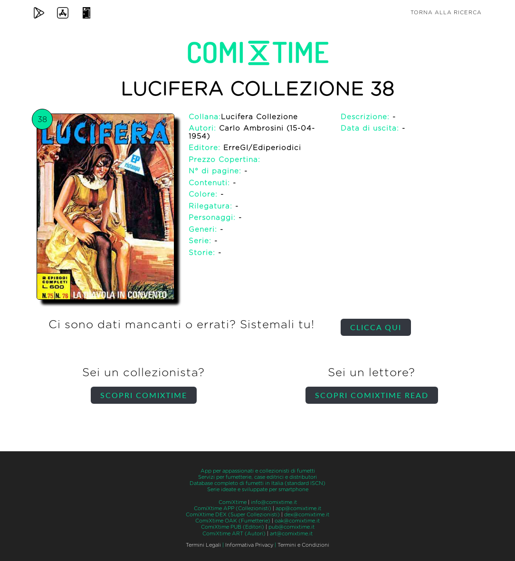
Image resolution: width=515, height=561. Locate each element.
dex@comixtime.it (306, 514)
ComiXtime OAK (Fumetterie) (232, 520)
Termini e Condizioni (303, 545)
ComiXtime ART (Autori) (234, 533)
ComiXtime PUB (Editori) (232, 527)
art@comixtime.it (291, 533)
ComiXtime (233, 502)
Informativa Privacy (249, 545)
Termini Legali (203, 545)
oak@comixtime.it (297, 520)
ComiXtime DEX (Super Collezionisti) (233, 514)
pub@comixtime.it (291, 527)
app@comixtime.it (298, 508)
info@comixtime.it (274, 502)
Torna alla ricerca (446, 12)
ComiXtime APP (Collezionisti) (232, 508)
